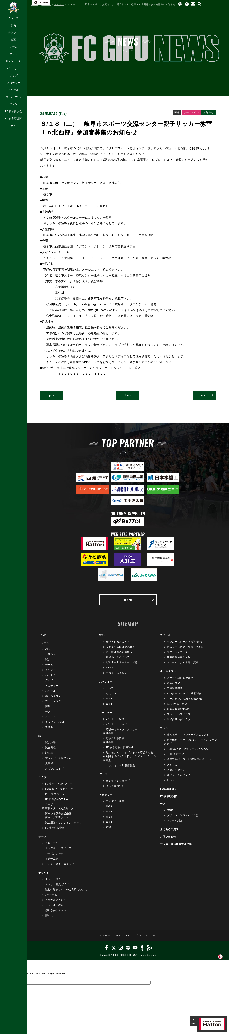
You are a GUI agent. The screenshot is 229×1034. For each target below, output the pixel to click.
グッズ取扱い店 (115, 789)
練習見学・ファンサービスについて (188, 738)
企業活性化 (173, 686)
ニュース (13, 18)
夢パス (49, 918)
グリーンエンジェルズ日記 (182, 818)
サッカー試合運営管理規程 (176, 847)
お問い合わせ (168, 840)
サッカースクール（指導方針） (185, 645)
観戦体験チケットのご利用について (66, 892)
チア (13, 125)
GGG (170, 813)
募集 (47, 709)
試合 (13, 25)
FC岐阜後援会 (13, 111)
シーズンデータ (54, 856)
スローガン (51, 846)
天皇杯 (49, 766)
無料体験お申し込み (179, 660)
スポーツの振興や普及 (180, 681)
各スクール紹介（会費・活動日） (186, 650)
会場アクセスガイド (118, 645)
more (138, 602)
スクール (13, 89)
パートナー (13, 68)
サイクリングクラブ (179, 722)
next (205, 395)
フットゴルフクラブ (179, 717)
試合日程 (50, 751)
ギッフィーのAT (54, 725)
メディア (50, 720)
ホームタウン (13, 96)
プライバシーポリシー (148, 938)
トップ (110, 691)
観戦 (13, 39)
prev (50, 395)
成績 (108, 830)
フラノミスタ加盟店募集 (120, 768)
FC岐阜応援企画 (55, 831)
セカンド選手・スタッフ (59, 867)
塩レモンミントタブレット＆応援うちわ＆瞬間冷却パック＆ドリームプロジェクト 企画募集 (129, 760)
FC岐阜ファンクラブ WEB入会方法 (188, 752)
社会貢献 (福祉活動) (179, 712)
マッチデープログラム (58, 761)
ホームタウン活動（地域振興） (185, 701)
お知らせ (59, 4)
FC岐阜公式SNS (176, 757)
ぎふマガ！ (173, 767)
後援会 (49, 730)
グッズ (13, 75)
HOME (34, 4)
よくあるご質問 (169, 832)
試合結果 (50, 745)
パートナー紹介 (115, 722)
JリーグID (51, 898)
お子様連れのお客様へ (119, 655)
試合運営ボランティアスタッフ (63, 825)
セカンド (111, 696)
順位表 (49, 756)
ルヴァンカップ (54, 771)
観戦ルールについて (118, 660)
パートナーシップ (116, 727)
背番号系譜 (51, 861)
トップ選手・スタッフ (58, 851)
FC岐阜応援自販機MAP (120, 750)
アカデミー (13, 82)
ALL (47, 652)
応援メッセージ (176, 773)
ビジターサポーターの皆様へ (123, 665)
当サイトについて (121, 938)
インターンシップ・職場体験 (184, 696)
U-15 (109, 701)
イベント (50, 673)
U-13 (109, 825)
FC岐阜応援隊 (13, 118)
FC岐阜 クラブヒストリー (60, 792)
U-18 (109, 707)
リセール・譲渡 (54, 908)
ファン (13, 104)
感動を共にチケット (57, 913)
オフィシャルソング (179, 778)
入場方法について (55, 903)
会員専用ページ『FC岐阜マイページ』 (189, 762)
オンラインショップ (118, 783)
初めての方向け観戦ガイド (122, 650)
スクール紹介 (175, 823)
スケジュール (13, 61)
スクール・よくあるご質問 (182, 665)
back (128, 395)
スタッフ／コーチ (177, 655)
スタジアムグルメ (116, 676)
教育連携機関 (175, 691)
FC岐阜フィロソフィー (58, 787)
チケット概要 (53, 882)
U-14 (109, 820)
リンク (171, 783)
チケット (13, 32)
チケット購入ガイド (57, 887)
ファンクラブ (53, 704)
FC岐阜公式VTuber (56, 802)
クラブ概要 (101, 938)
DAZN (109, 671)
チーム (13, 46)
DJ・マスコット (54, 797)
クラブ (13, 53)
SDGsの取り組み (177, 707)
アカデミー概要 (115, 804)
